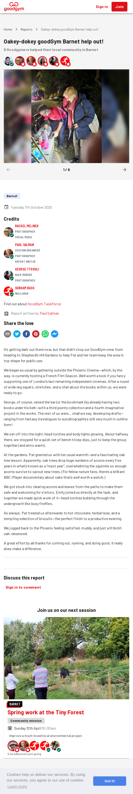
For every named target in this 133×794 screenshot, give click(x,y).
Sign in (102, 6)
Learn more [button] (17, 787)
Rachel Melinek (27, 225)
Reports (26, 29)
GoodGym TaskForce (44, 303)
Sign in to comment (23, 587)
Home (8, 29)
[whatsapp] (45, 334)
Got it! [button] (110, 781)
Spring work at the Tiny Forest (46, 712)
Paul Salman (24, 244)
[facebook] (26, 334)
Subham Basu (24, 288)
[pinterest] (36, 334)
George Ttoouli (27, 269)
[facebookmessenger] (54, 334)
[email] (7, 334)
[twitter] (17, 334)
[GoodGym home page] (14, 6)
